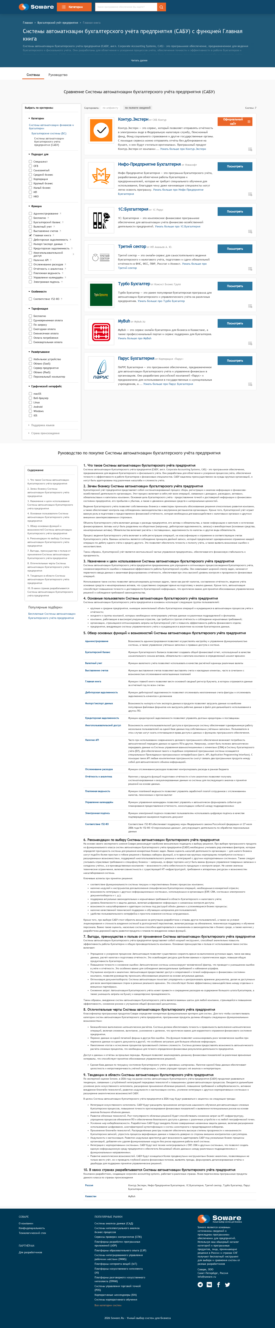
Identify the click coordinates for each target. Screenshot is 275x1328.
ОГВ (36, 165)
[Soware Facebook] (218, 1284)
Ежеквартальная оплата (48, 342)
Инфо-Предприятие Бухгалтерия (149, 164)
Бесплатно (40, 217)
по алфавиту (110, 107)
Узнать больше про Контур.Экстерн (183, 149)
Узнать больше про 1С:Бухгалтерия (177, 226)
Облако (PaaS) (42, 372)
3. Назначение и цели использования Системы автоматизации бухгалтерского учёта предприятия (50, 505)
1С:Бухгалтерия (133, 209)
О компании (26, 1223)
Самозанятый (42, 170)
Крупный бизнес (43, 183)
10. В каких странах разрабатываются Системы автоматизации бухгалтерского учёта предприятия (50, 592)
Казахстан (90, 1196)
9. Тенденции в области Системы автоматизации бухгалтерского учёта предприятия (48, 579)
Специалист (41, 161)
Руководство (57, 75)
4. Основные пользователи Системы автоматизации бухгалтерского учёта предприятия (48, 517)
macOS (37, 393)
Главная (28, 22)
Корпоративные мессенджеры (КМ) (116, 1294)
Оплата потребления (46, 337)
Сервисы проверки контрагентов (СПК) (118, 1236)
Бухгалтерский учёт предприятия (58, 22)
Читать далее (139, 60)
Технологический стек (32, 1232)
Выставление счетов (46, 230)
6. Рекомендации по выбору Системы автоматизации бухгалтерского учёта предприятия (48, 542)
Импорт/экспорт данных (48, 244)
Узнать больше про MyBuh (134, 338)
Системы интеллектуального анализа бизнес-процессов (117, 1230)
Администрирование (46, 213)
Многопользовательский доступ (48, 254)
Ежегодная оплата (45, 329)
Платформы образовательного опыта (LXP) (120, 1250)
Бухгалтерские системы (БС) (49, 133)
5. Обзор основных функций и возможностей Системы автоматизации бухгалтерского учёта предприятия (49, 530)
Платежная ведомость (47, 273)
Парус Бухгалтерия (136, 358)
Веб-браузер (41, 398)
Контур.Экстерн (133, 119)
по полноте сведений (138, 107)
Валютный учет (43, 226)
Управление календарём (48, 277)
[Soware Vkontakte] (209, 1284)
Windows (39, 411)
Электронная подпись (47, 281)
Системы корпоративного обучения (116, 1299)
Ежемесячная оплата (46, 333)
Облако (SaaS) (42, 363)
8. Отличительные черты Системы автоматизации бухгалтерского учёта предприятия (48, 567)
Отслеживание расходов (48, 264)
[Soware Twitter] (227, 1284)
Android (38, 406)
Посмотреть (235, 166)
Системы (33, 75)
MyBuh (124, 320)
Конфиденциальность (32, 1228)
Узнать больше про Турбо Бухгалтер (161, 301)
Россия (89, 1185)
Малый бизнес (42, 187)
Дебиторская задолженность (51, 239)
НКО (36, 196)
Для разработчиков (30, 1252)
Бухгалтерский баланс (47, 222)
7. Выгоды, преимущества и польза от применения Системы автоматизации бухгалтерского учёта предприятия (49, 554)
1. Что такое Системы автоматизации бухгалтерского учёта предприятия (48, 481)
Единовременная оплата (48, 320)
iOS (35, 415)
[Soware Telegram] (200, 1284)
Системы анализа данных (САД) (114, 1223)
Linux (37, 402)
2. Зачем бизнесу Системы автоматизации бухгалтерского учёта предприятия (48, 492)
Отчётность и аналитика (48, 268)
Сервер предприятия (46, 367)
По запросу (40, 324)
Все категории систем (108, 1305)
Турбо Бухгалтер (134, 283)
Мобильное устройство (47, 359)
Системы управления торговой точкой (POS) (118, 1288)
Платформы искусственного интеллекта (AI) (119, 1270)
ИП (35, 192)
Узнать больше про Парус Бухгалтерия (168, 384)
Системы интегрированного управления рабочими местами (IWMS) (119, 1257)
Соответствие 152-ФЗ (46, 298)
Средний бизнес (43, 174)
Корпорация (41, 179)
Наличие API (41, 260)
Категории (72, 7)
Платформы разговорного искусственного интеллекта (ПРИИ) (120, 1279)
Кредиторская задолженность (52, 248)
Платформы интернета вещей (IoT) (116, 1263)
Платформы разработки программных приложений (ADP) (117, 1243)
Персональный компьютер (49, 376)
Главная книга (42, 235)
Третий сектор (132, 246)
